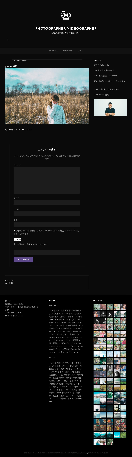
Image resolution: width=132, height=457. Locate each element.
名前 (16, 198)
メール (80, 50)
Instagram (68, 50)
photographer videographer (66, 28)
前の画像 (17, 60)
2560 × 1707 (26, 130)
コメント (17, 165)
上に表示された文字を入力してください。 (31, 244)
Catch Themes (102, 453)
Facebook (53, 50)
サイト (16, 220)
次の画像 (24, 60)
